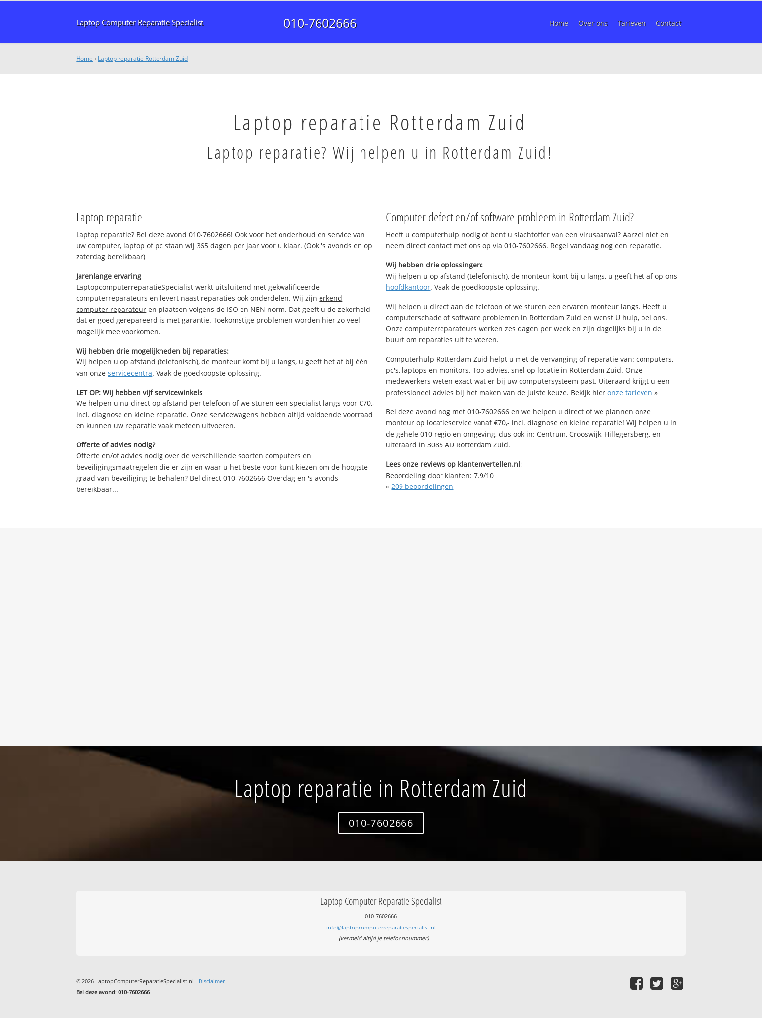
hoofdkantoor (408, 287)
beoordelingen (422, 486)
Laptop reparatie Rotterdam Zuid (143, 58)
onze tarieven (629, 392)
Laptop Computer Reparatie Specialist (139, 22)
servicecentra (130, 373)
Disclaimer (212, 981)
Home (84, 58)
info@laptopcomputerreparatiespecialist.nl (381, 927)
